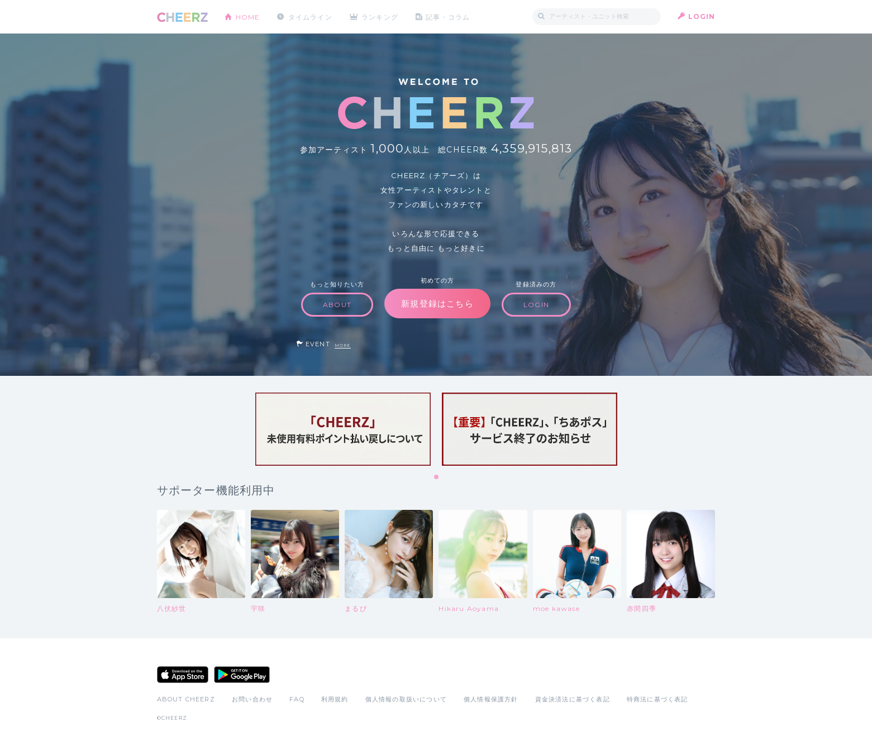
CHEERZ (182, 17)
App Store (182, 674)
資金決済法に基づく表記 (572, 699)
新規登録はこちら (437, 303)
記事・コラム (448, 16)
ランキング (380, 16)
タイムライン (310, 16)
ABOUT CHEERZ (186, 699)
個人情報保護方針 (491, 699)
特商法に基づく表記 (657, 699)
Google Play (242, 674)
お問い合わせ (252, 699)
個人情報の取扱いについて (406, 699)
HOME (248, 16)
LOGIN (702, 16)
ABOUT (337, 304)
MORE (343, 345)
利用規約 (335, 699)
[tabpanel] (343, 429)
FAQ (296, 699)
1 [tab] (437, 477)
